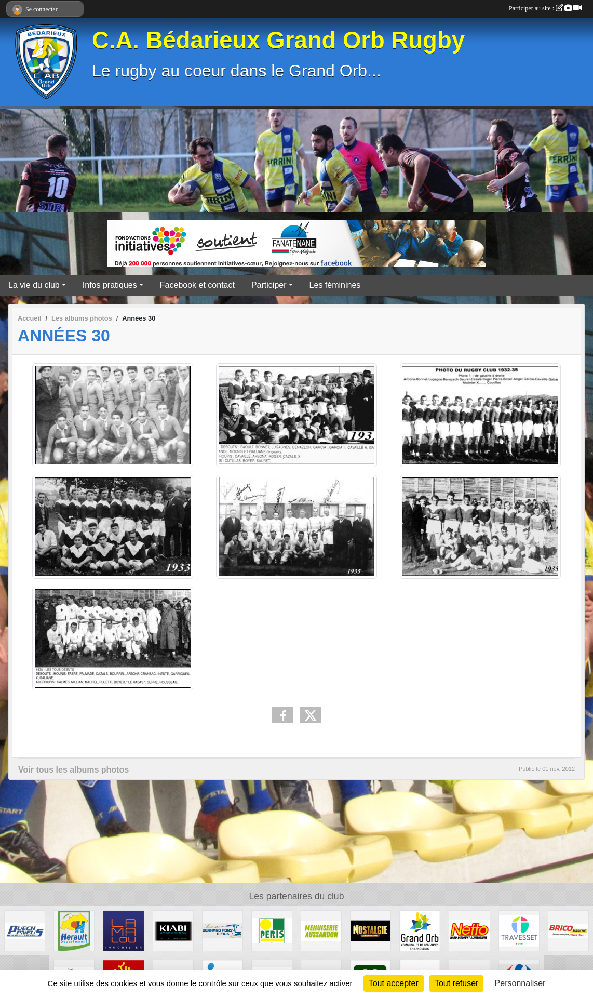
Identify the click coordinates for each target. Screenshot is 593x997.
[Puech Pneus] (24, 930)
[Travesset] (519, 930)
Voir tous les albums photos (73, 769)
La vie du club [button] (34, 285)
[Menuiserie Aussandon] (321, 930)
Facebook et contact (197, 285)
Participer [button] (269, 285)
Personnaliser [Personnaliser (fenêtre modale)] (520, 983)
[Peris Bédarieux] (271, 930)
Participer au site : (545, 8)
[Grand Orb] (419, 930)
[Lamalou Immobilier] (123, 930)
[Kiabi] (173, 930)
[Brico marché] (568, 930)
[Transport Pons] (222, 930)
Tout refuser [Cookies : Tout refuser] (456, 983)
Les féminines (335, 285)
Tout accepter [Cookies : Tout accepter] (394, 983)
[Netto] (469, 930)
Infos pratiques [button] (110, 285)
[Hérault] (74, 930)
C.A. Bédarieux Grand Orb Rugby (278, 40)
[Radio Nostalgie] (370, 930)
